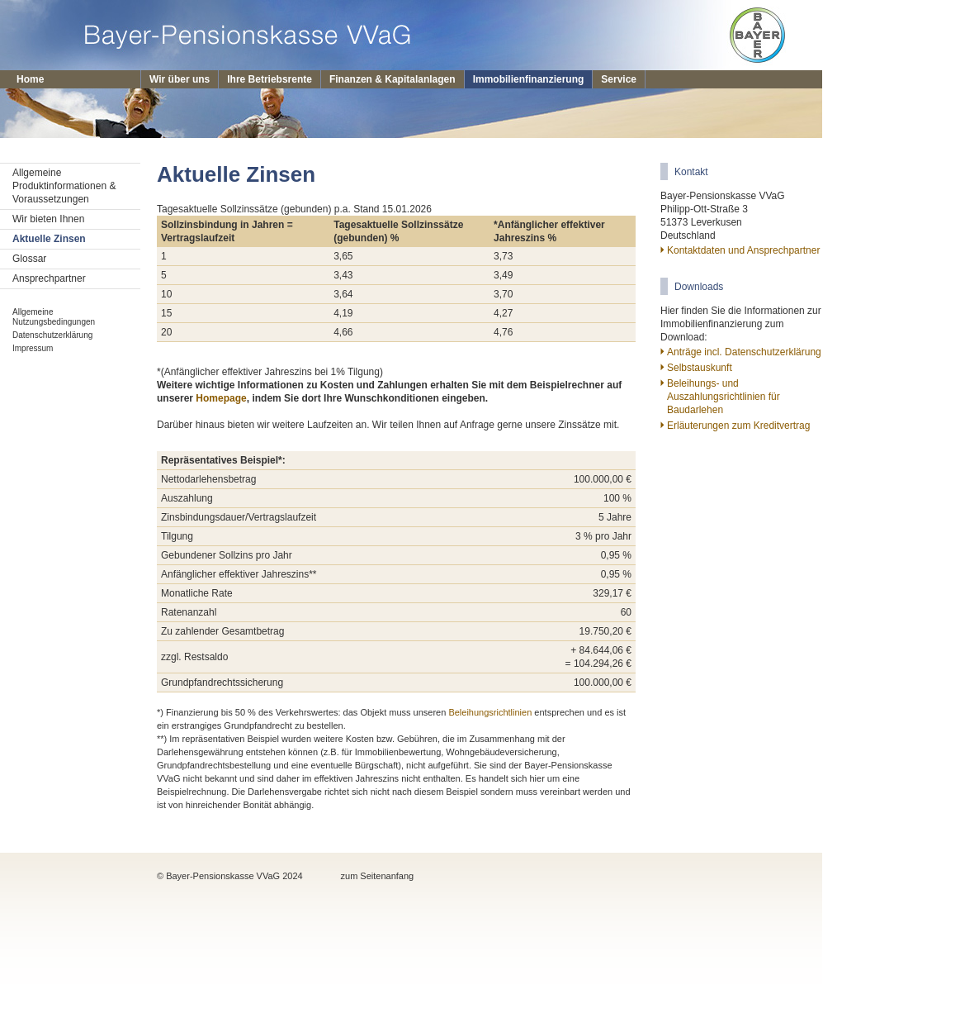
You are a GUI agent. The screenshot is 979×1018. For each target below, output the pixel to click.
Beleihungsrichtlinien (490, 712)
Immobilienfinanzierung (528, 79)
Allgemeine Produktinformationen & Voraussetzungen (64, 186)
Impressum (32, 348)
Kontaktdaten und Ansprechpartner (743, 250)
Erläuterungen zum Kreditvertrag (738, 425)
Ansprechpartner (49, 278)
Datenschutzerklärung (52, 335)
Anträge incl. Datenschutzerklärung (744, 352)
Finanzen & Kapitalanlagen (392, 79)
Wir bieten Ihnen (48, 219)
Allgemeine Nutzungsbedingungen (53, 316)
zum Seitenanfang (377, 876)
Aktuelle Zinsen (49, 239)
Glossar (29, 258)
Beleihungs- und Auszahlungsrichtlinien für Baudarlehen (723, 397)
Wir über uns (179, 79)
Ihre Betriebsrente (269, 79)
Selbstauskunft (699, 367)
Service (618, 79)
